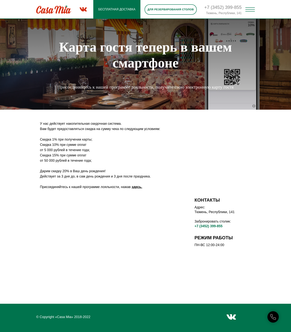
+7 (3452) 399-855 (223, 7)
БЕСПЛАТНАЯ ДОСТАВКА (116, 9)
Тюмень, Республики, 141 (224, 13)
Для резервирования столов (171, 9)
